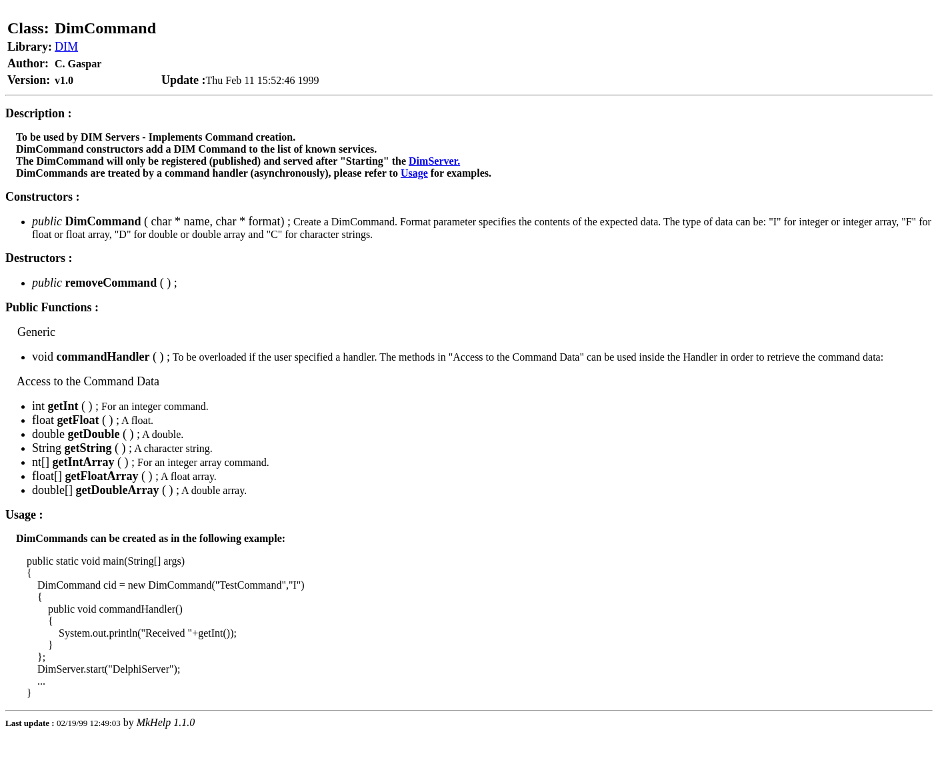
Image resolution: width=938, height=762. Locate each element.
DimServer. (434, 161)
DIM (66, 46)
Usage (414, 173)
